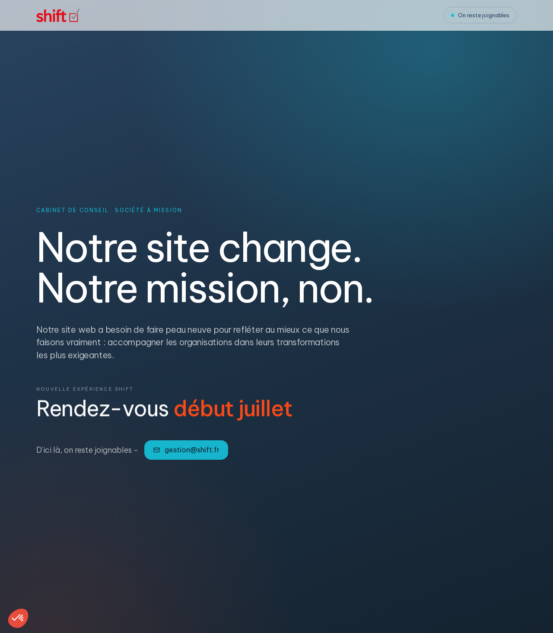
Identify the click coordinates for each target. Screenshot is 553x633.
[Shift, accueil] (57, 15)
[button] (18, 618)
